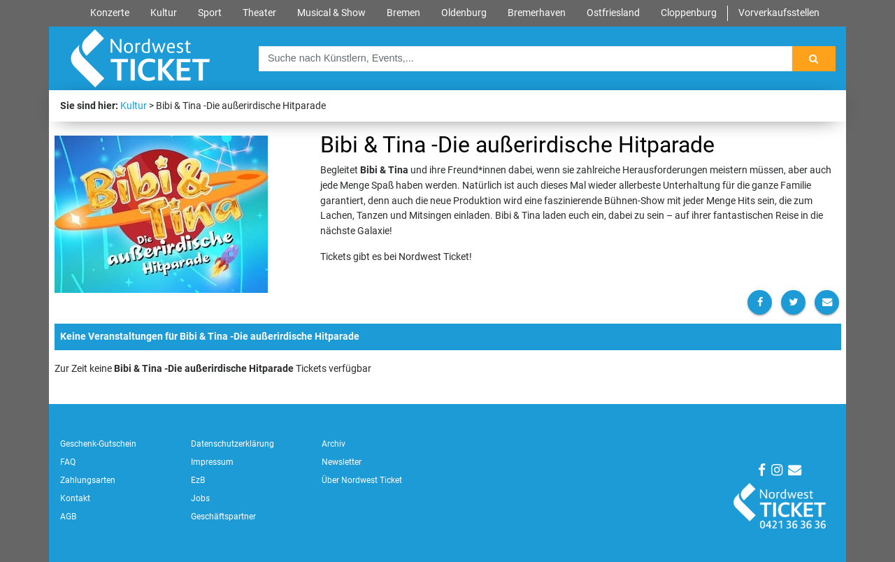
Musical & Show (331, 13)
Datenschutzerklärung (232, 444)
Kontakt (75, 498)
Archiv (333, 444)
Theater (259, 13)
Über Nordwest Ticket (362, 480)
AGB (68, 516)
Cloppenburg (689, 13)
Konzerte (109, 13)
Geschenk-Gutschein (98, 444)
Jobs (200, 498)
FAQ (68, 462)
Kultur (163, 13)
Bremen (403, 13)
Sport (210, 13)
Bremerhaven (537, 13)
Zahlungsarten (87, 480)
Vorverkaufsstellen (778, 13)
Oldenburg (464, 13)
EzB (198, 480)
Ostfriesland (613, 13)
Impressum (212, 462)
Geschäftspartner (223, 516)
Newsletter (341, 462)
